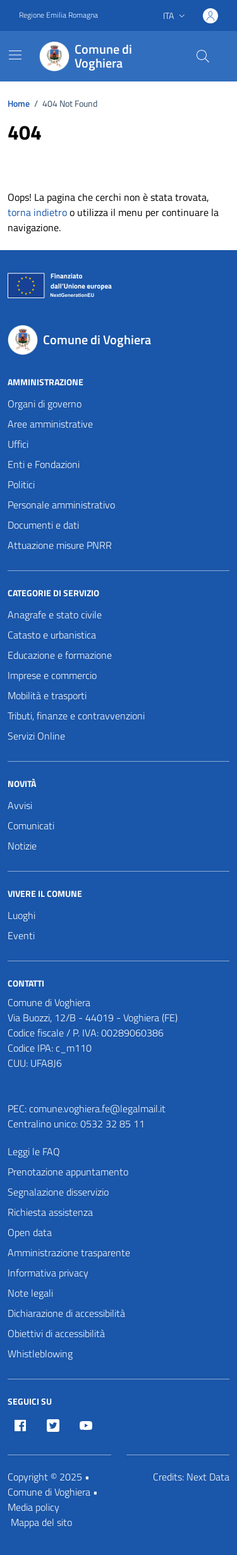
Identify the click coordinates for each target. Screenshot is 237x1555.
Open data (30, 1232)
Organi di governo (45, 403)
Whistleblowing (40, 1353)
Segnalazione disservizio (58, 1191)
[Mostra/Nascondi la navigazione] (15, 55)
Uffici (18, 444)
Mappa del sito (41, 1522)
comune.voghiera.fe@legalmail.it (97, 1108)
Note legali (30, 1292)
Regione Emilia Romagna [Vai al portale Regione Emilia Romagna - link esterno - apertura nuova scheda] (58, 15)
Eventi (21, 935)
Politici (21, 484)
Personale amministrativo (61, 504)
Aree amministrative (50, 423)
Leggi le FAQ (34, 1151)
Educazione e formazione (60, 655)
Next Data (207, 1476)
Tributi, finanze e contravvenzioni (76, 715)
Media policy (33, 1507)
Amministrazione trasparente (69, 1252)
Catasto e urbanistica (52, 634)
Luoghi (21, 915)
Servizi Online (36, 735)
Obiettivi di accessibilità (56, 1333)
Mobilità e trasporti (47, 695)
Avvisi (20, 805)
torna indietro (37, 212)
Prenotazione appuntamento (68, 1171)
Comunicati (31, 825)
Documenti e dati (43, 524)
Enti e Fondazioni (44, 464)
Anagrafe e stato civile (55, 614)
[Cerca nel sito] (203, 56)
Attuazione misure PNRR (60, 545)
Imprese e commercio (52, 675)
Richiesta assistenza (50, 1212)
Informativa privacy (48, 1272)
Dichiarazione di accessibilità (66, 1313)
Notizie (22, 845)
